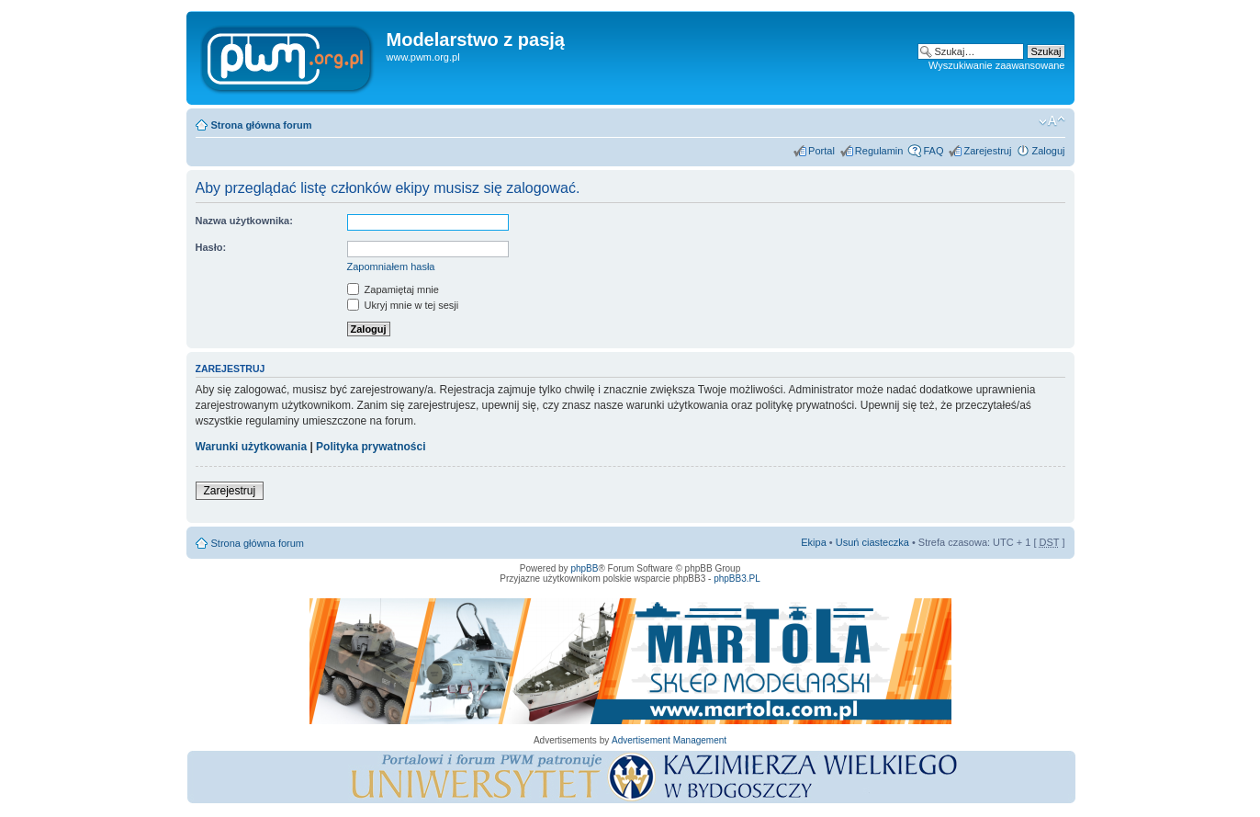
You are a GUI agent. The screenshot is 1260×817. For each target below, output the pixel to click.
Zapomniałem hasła (391, 266)
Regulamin (879, 150)
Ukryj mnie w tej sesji (403, 305)
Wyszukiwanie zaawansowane (996, 65)
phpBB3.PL (737, 578)
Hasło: (211, 247)
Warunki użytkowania (252, 446)
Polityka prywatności (370, 446)
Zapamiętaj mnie (393, 289)
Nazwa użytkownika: (244, 220)
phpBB (584, 568)
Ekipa (814, 542)
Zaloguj (1047, 150)
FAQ (933, 150)
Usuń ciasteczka (872, 542)
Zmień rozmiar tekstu (1052, 121)
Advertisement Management (669, 740)
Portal (821, 150)
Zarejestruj (987, 150)
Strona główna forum (261, 124)
